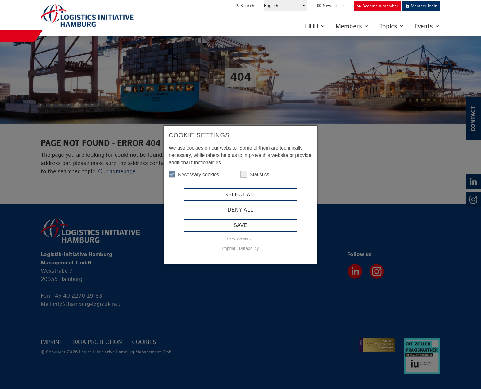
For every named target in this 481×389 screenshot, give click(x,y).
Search (244, 5)
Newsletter (330, 5)
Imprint (228, 248)
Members (349, 26)
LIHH (311, 26)
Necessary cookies (194, 174)
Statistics (254, 174)
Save (240, 225)
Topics (388, 26)
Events (423, 26)
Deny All (240, 209)
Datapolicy (249, 248)
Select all (240, 194)
